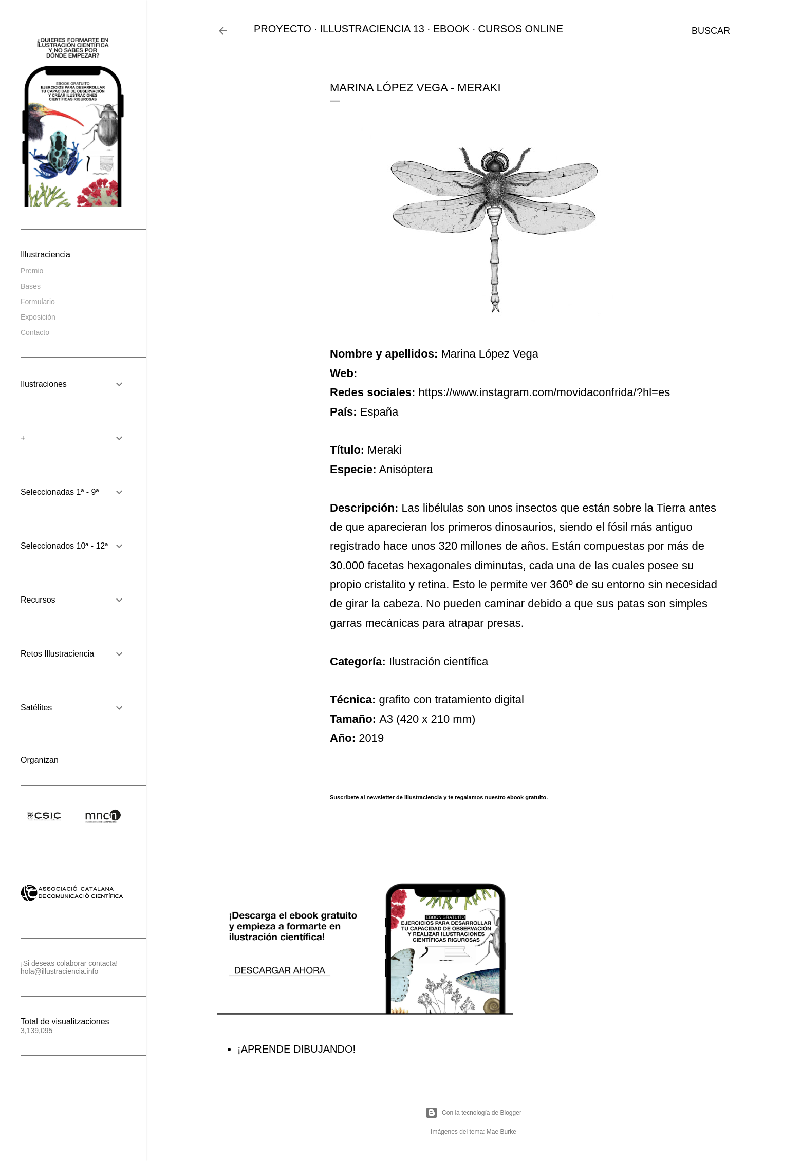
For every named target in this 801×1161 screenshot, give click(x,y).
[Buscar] (711, 30)
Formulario (38, 301)
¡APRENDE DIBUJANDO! (296, 1049)
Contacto (35, 332)
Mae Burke (501, 1131)
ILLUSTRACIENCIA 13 (372, 28)
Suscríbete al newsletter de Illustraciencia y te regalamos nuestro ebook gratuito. (439, 797)
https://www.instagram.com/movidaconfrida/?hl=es (544, 392)
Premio (32, 271)
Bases (31, 286)
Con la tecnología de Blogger (473, 1113)
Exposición (38, 317)
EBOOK (451, 28)
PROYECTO (282, 28)
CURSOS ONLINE (521, 28)
